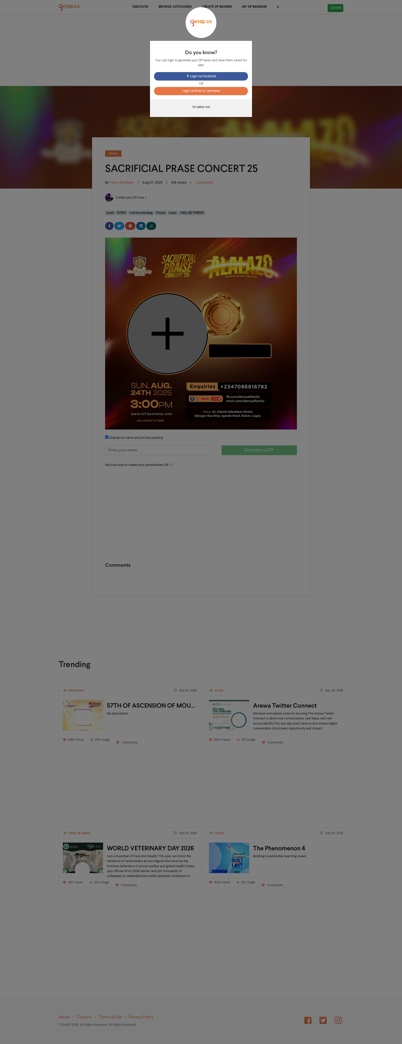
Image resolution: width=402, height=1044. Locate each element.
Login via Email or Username (201, 91)
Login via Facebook (201, 76)
